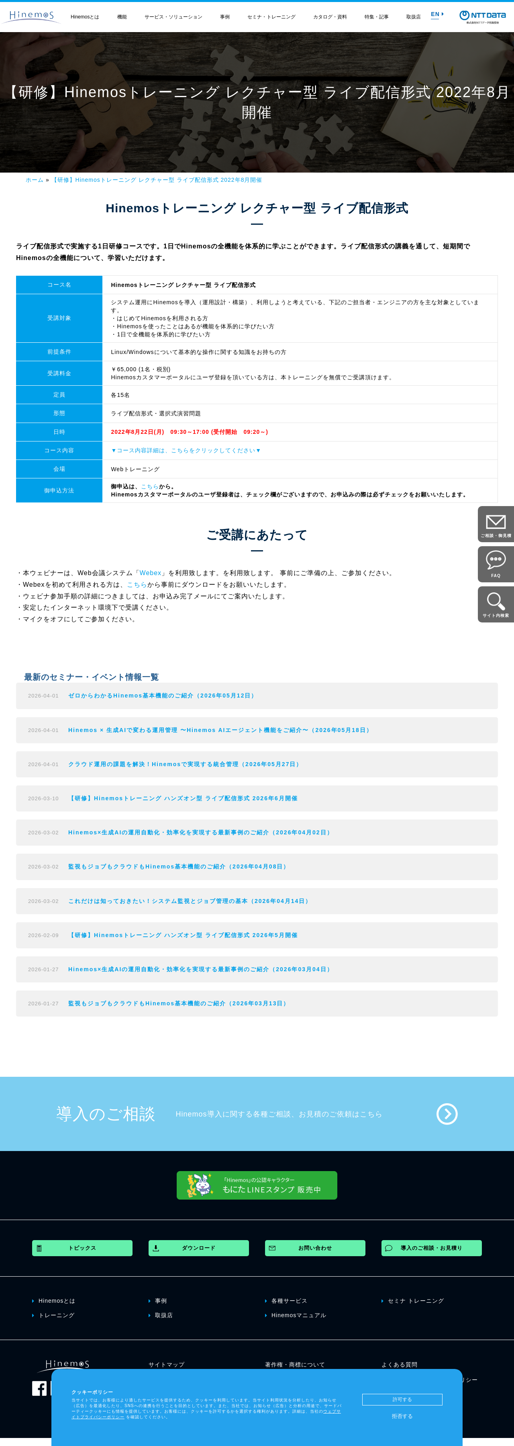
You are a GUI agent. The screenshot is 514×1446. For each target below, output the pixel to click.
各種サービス (286, 1300)
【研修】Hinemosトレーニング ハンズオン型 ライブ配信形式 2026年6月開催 (183, 798)
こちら (150, 486)
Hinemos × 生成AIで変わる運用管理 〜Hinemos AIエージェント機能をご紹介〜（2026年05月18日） (220, 730)
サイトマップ (167, 1364)
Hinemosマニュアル (295, 1314)
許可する (402, 1399)
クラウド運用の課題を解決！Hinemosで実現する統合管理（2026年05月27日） (185, 764)
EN (437, 14)
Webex (151, 572)
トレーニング (53, 1314)
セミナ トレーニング (412, 1300)
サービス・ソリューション (173, 17)
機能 (122, 17)
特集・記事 (377, 17)
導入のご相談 (106, 1114)
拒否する (402, 1416)
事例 (225, 17)
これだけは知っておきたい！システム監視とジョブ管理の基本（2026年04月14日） (190, 901)
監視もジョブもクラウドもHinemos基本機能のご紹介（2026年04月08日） (179, 866)
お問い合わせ (315, 1248)
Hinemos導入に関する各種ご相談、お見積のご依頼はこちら (279, 1114)
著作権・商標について (295, 1364)
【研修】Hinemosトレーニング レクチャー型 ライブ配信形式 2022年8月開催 (157, 180)
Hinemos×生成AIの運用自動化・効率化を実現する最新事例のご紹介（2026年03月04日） (200, 969)
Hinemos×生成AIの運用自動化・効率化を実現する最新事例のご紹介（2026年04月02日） (200, 832)
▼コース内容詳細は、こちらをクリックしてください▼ (186, 450)
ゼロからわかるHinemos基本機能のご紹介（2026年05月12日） (162, 695)
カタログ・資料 (330, 17)
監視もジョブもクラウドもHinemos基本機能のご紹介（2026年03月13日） (179, 1003)
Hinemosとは (85, 17)
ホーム (35, 180)
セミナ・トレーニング (271, 17)
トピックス (82, 1248)
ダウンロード (199, 1248)
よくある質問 (399, 1364)
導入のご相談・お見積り (432, 1248)
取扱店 (413, 17)
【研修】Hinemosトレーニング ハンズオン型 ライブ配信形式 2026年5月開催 (183, 935)
